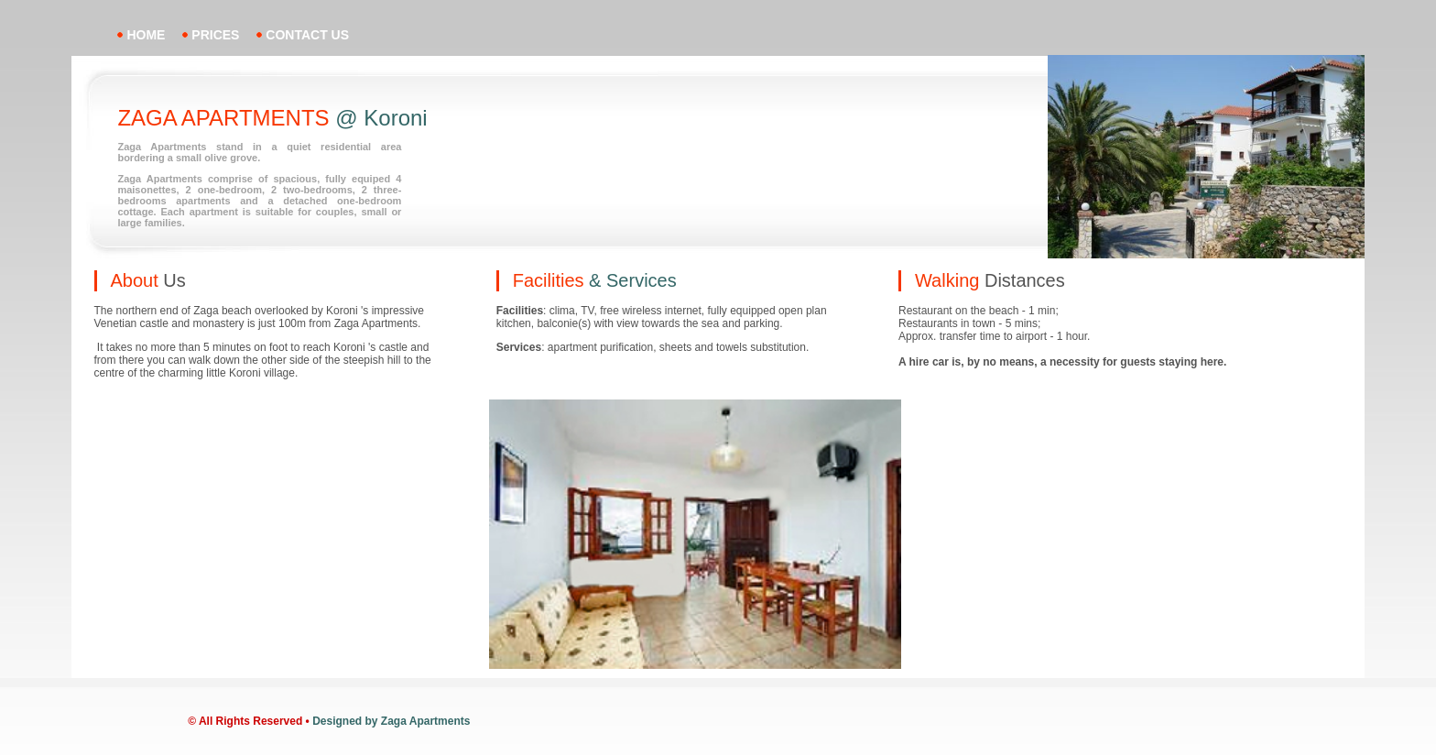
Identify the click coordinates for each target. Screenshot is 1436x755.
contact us (307, 34)
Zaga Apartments (426, 721)
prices (215, 34)
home (145, 34)
